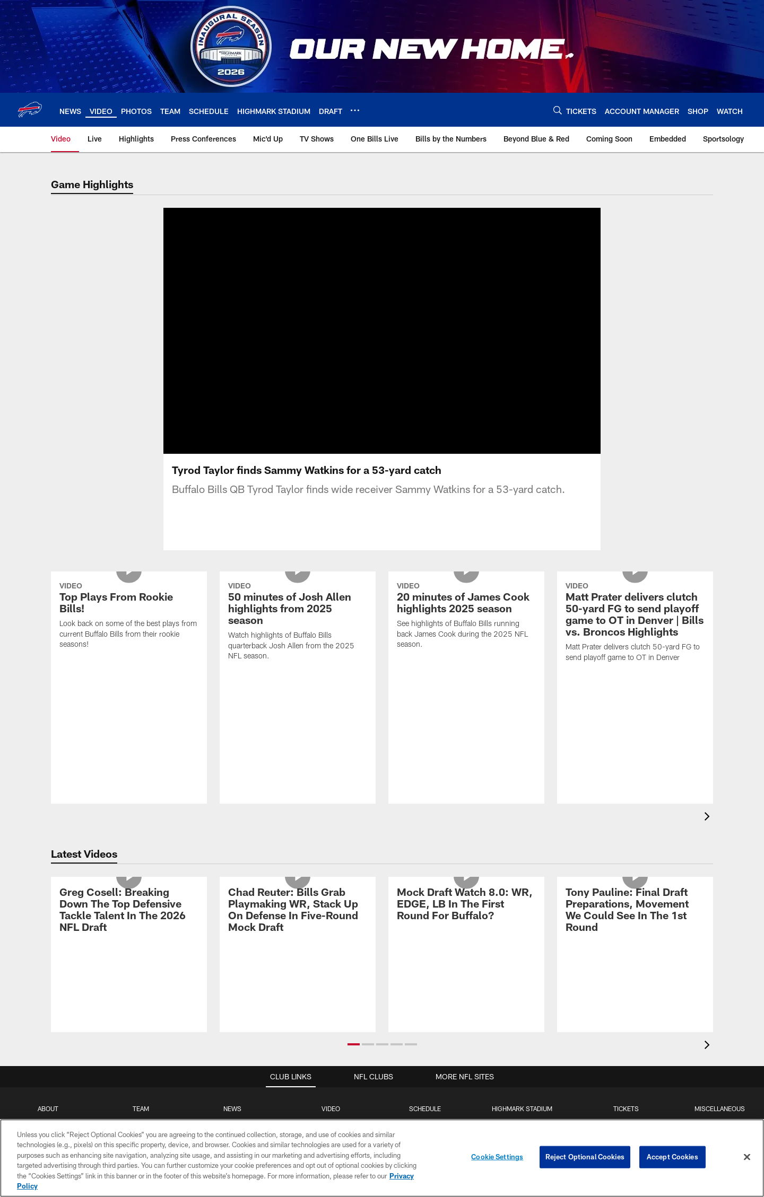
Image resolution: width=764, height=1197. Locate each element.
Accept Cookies (672, 1156)
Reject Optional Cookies (584, 1156)
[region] (382, 1158)
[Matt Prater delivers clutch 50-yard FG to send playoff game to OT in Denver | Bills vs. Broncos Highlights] (635, 623)
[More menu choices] (355, 110)
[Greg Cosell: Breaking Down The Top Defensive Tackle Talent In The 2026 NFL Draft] (129, 911)
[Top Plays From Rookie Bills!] (129, 616)
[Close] (747, 1157)
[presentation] (709, 817)
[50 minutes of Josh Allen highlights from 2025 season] (298, 622)
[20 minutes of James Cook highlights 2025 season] (466, 616)
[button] (353, 1044)
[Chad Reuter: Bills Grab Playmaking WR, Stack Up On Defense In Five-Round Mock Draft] (298, 911)
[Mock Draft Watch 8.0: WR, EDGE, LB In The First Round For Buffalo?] (466, 905)
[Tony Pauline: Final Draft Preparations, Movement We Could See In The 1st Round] (635, 911)
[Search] (557, 110)
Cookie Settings (497, 1156)
